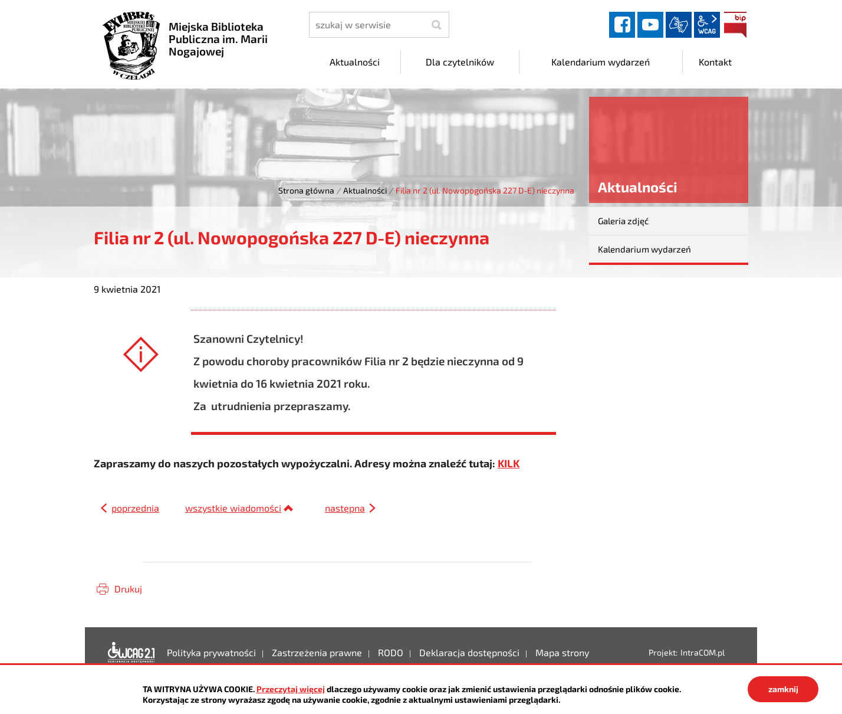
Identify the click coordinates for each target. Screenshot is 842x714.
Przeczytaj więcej (290, 689)
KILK (508, 463)
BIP (735, 25)
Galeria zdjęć (623, 220)
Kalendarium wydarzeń (644, 249)
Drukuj (128, 589)
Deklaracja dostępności (131, 653)
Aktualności (365, 190)
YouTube (650, 25)
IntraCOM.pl (702, 653)
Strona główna (306, 190)
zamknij (783, 689)
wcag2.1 (707, 25)
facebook (622, 25)
